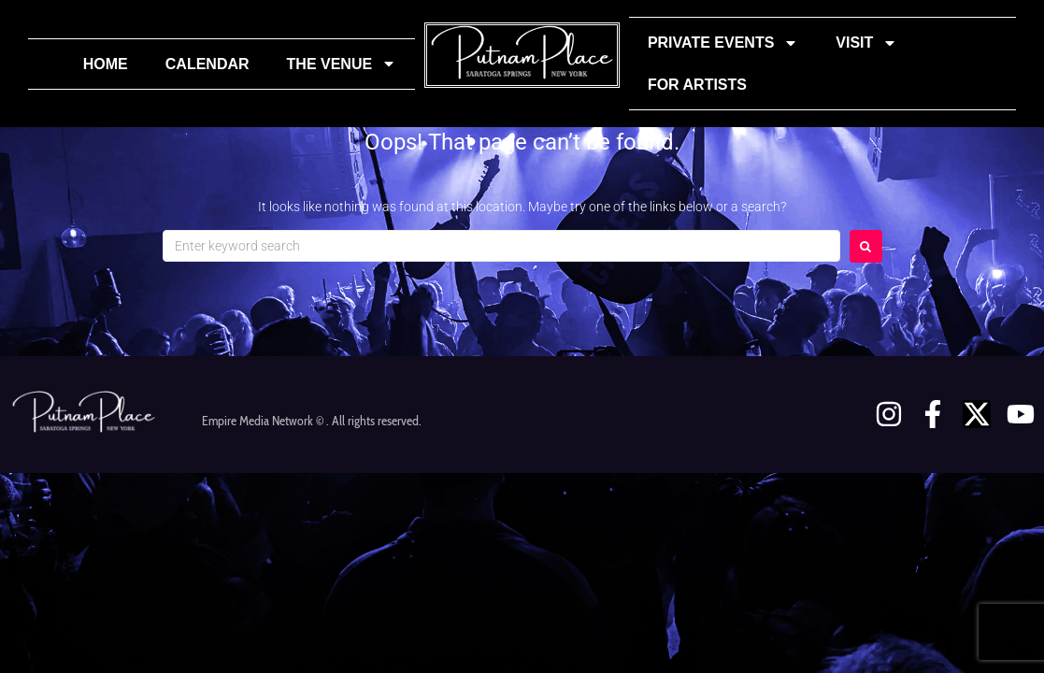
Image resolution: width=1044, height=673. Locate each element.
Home (105, 64)
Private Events (723, 43)
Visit (866, 43)
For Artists (697, 85)
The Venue (342, 63)
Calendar (207, 64)
